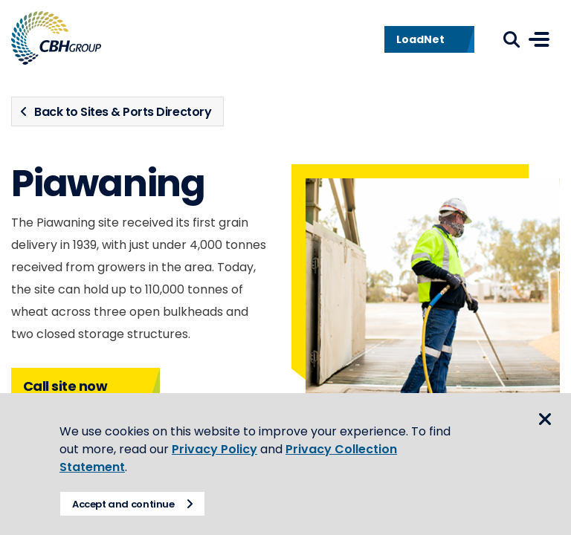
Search (511, 39)
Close (545, 419)
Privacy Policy (214, 449)
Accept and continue (123, 504)
